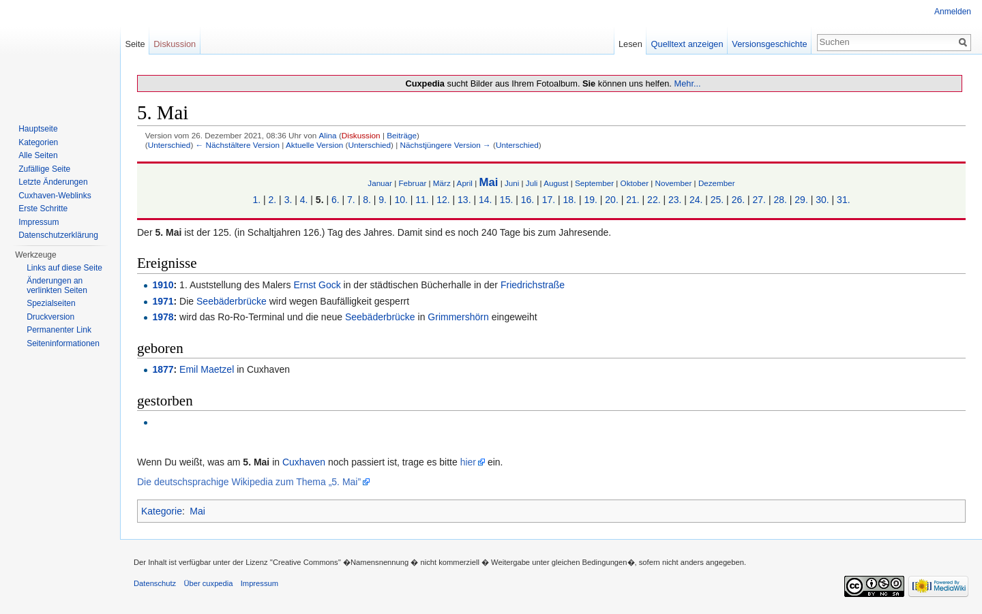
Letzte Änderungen (52, 182)
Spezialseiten (51, 303)
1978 (162, 316)
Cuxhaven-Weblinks (54, 195)
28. (779, 199)
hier (468, 462)
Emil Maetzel (206, 369)
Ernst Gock (316, 284)
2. (273, 199)
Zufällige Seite (44, 169)
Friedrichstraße (533, 284)
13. (464, 199)
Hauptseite (37, 129)
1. (256, 199)
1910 (162, 284)
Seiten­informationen (63, 343)
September (594, 183)
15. (506, 199)
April (465, 183)
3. (288, 199)
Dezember (716, 183)
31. (843, 199)
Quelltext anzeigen (687, 44)
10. (400, 199)
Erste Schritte (43, 208)
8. (367, 199)
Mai (488, 182)
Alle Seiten (37, 155)
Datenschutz (155, 583)
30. (822, 199)
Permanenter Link (59, 330)
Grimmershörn (458, 316)
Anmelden (952, 11)
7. (351, 199)
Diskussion (361, 135)
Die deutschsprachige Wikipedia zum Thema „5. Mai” (249, 481)
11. (421, 199)
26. (738, 199)
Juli (532, 183)
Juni (512, 183)
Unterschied (169, 144)
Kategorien (38, 142)
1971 (162, 301)
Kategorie (161, 511)
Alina (327, 135)
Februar (412, 183)
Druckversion (50, 317)
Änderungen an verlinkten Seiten (57, 285)
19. (590, 199)
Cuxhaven (303, 462)
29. (800, 199)
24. (695, 199)
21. (632, 199)
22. (653, 199)
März (442, 183)
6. (335, 199)
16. (527, 199)
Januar (380, 183)
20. (611, 199)
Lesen (630, 44)
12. (442, 199)
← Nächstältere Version (238, 144)
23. (674, 199)
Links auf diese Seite (64, 268)
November (673, 183)
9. (382, 199)
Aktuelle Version (314, 144)
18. (569, 199)
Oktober (635, 183)
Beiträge (402, 135)
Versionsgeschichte (769, 44)
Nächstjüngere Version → (445, 144)
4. (304, 199)
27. (759, 199)
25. (717, 199)
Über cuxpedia (208, 583)
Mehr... (687, 83)
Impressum (38, 222)
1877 (162, 369)
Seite (135, 44)
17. (548, 199)
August (556, 183)
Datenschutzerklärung (58, 235)
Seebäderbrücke (231, 301)
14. (485, 199)
